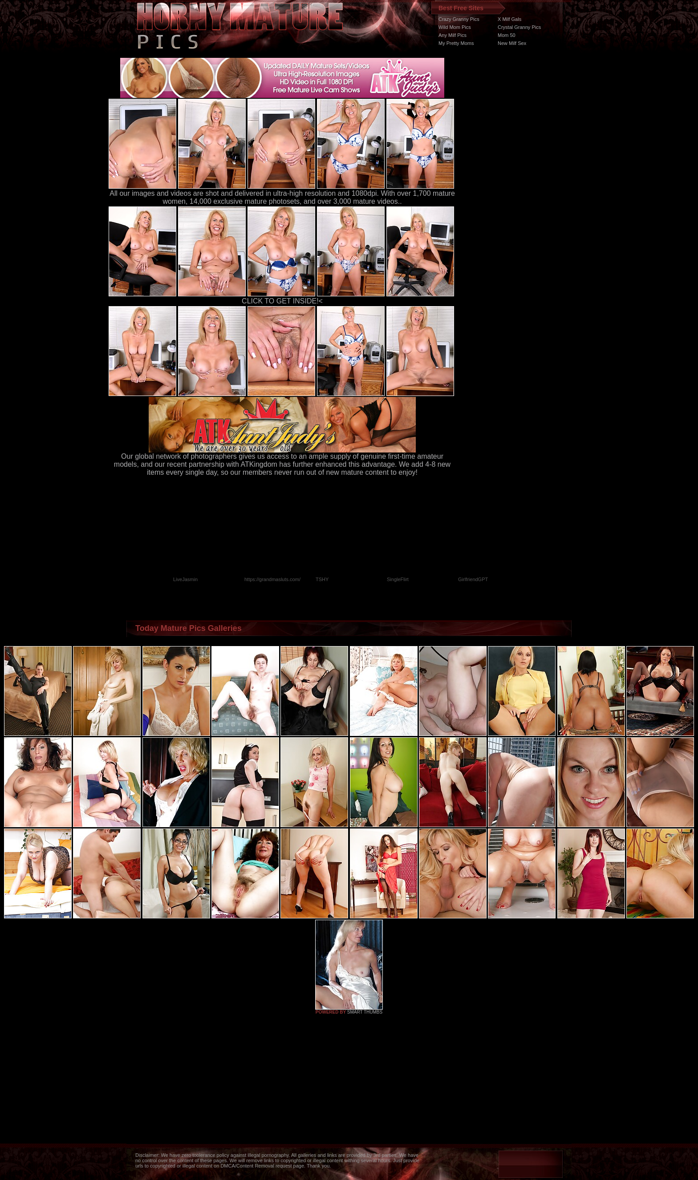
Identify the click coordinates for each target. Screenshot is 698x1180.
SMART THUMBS (364, 1012)
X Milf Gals (509, 19)
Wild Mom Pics (454, 27)
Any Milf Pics (452, 35)
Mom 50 (506, 35)
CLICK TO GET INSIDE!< (282, 301)
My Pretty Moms (456, 43)
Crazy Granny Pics (458, 19)
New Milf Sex (512, 43)
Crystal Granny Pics (519, 27)
